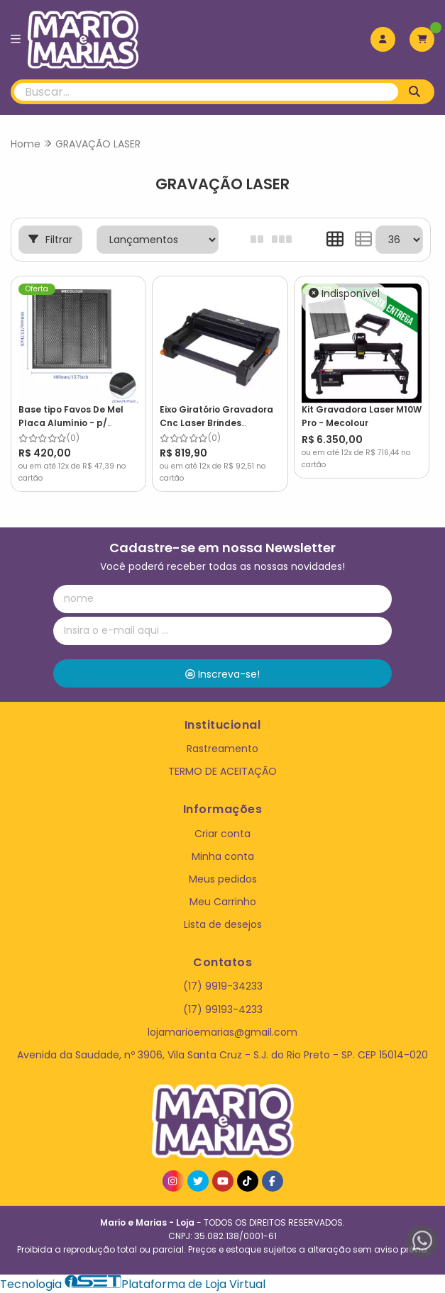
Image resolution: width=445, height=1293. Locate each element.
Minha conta (223, 856)
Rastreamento (222, 748)
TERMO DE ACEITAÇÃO (222, 771)
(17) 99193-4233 (223, 1009)
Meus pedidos (223, 878)
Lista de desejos (223, 924)
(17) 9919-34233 (223, 986)
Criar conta (222, 833)
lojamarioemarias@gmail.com (222, 1031)
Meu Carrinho (222, 902)
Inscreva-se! (222, 673)
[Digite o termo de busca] (206, 92)
